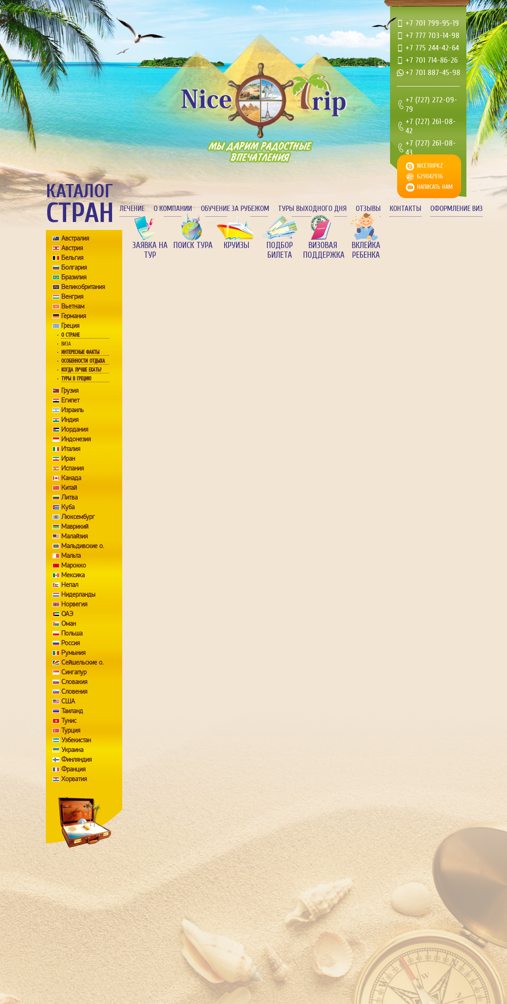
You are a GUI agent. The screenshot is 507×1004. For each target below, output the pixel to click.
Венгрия (72, 297)
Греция (70, 326)
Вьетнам (72, 306)
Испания (72, 468)
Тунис (68, 721)
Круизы (236, 245)
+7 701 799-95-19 (432, 23)
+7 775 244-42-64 (432, 48)
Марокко (73, 565)
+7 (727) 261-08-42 (431, 126)
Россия (70, 643)
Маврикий (74, 526)
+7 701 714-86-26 (432, 60)
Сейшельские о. (82, 662)
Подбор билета (280, 250)
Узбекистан (76, 740)
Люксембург (78, 517)
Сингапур (73, 672)
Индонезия (76, 439)
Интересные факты (80, 352)
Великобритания (83, 287)
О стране (70, 335)
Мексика (73, 575)
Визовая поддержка (323, 250)
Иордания (74, 429)
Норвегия (74, 604)
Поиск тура (193, 245)
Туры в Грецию (76, 379)
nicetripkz (430, 165)
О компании (173, 208)
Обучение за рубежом (235, 208)
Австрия (72, 248)
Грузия (70, 391)
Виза (66, 344)
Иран (68, 459)
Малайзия (74, 536)
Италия (70, 449)
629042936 (430, 176)
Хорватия (74, 779)
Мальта (71, 556)
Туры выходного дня (312, 208)
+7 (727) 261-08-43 (431, 148)
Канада (71, 478)
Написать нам (435, 187)
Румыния (73, 653)
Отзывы (368, 208)
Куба (68, 507)
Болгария (74, 267)
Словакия (74, 682)
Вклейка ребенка (366, 250)
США (68, 701)
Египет (70, 400)
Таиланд (72, 711)
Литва (69, 497)
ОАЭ (67, 614)
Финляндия (76, 759)
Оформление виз (456, 208)
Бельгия (72, 258)
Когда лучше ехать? (81, 370)
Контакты (405, 208)
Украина (72, 750)
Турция (70, 730)
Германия (73, 316)
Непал (69, 585)
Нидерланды (78, 594)
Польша (72, 633)
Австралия (75, 238)
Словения (74, 692)
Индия (70, 420)
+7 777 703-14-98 (432, 35)
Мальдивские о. (82, 546)
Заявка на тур (150, 250)
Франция (73, 769)
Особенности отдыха (83, 361)
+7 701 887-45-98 (433, 72)
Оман (68, 624)
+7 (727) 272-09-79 (431, 104)
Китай (69, 488)
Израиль (72, 410)
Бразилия (73, 277)
